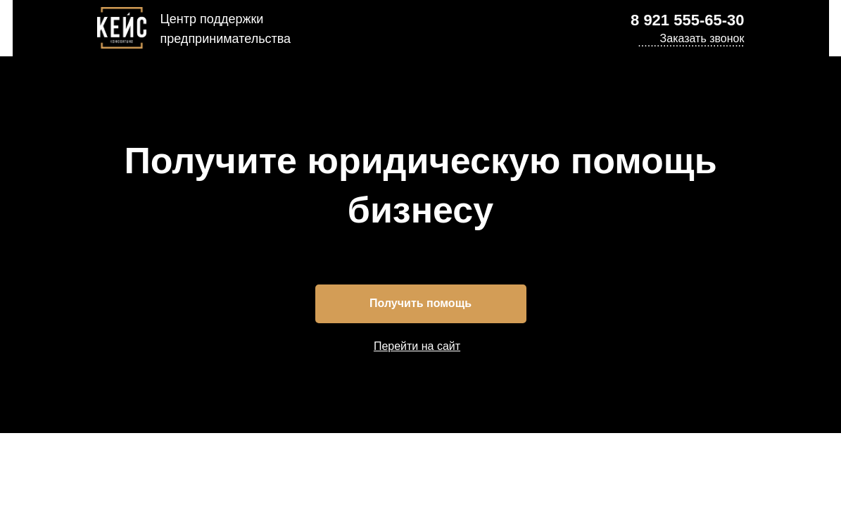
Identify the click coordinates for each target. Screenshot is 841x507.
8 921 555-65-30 (687, 20)
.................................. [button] (691, 43)
